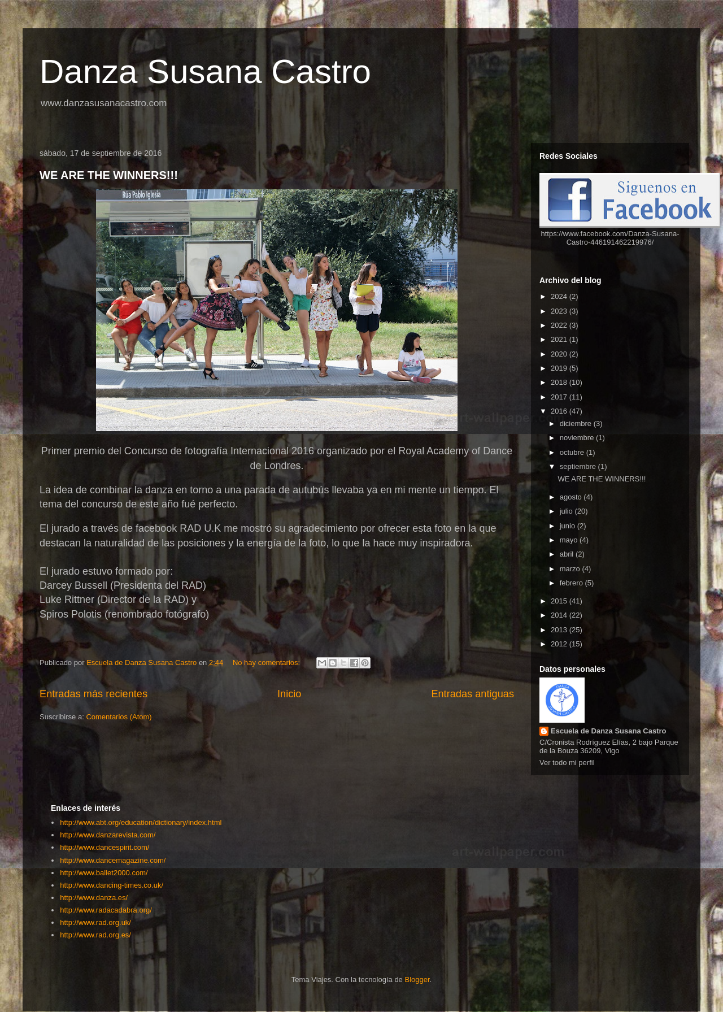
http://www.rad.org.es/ (95, 935)
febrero (572, 583)
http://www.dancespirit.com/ (104, 847)
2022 (560, 325)
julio (567, 511)
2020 (560, 354)
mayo (570, 540)
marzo (571, 568)
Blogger (416, 979)
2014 (560, 615)
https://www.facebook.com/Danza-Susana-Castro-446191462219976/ (610, 237)
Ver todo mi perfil (567, 762)
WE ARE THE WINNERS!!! (109, 175)
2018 (560, 382)
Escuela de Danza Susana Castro (608, 731)
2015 (560, 601)
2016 (560, 411)
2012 (560, 644)
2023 (560, 311)
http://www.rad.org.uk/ (95, 922)
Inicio (289, 694)
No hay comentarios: (267, 662)
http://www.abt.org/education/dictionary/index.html (140, 822)
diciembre (577, 423)
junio (568, 526)
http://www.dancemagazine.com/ (112, 860)
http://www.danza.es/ (94, 897)
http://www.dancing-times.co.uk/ (111, 885)
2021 (560, 339)
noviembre (578, 437)
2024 (560, 296)
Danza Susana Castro (205, 71)
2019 (560, 368)
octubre (573, 452)
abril (568, 554)
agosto (572, 497)
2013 (560, 630)
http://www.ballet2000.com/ (103, 872)
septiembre (579, 466)
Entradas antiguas (472, 694)
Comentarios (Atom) (118, 717)
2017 (560, 397)
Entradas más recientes (93, 694)
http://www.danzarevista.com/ (107, 835)
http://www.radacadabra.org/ (106, 910)
